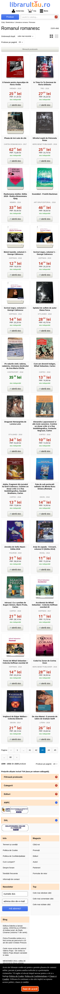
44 (49, 750)
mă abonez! (15, 908)
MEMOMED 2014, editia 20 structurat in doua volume (14, 962)
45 (55, 750)
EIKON (42, 497)
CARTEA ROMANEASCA (13, 144)
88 (11, 757)
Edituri (35, 856)
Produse (10, 17)
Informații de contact (11, 879)
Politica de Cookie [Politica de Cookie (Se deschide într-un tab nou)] (16, 976)
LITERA (42, 723)
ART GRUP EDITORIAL (42, 202)
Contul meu (18, 11)
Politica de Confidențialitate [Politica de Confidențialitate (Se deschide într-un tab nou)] (36, 976)
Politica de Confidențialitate (14, 856)
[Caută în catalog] (56, 17)
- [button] (56, 802)
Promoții (36, 850)
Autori (35, 862)
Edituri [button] (7, 794)
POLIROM (13, 553)
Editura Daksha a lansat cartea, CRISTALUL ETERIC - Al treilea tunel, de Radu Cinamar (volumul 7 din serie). (15, 929)
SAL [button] (6, 820)
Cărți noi (36, 844)
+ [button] (56, 777)
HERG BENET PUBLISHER (42, 144)
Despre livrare (8, 868)
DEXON (13, 723)
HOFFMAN (13, 258)
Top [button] (34, 887)
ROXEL (42, 553)
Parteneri (36, 868)
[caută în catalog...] (36, 17)
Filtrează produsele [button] (13, 777)
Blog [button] (5, 919)
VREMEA (13, 88)
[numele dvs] (15, 893)
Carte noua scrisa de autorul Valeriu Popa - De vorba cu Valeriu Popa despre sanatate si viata (15, 951)
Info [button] (5, 838)
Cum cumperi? (9, 862)
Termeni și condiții (10, 844)
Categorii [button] (8, 785)
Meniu (44, 11)
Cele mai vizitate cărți (41, 904)
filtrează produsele (30, 49)
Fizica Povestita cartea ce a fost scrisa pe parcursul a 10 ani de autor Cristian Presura (14, 940)
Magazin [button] (37, 838)
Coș (32, 11)
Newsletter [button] (8, 887)
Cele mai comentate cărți (43, 899)
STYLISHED (42, 314)
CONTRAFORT (12, 372)
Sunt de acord (30, 988)
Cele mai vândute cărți (42, 893)
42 (36, 750)
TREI (42, 88)
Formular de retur (40, 873)
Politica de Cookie (10, 850)
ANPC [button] (7, 802)
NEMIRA (13, 202)
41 (30, 750)
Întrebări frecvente (10, 873)
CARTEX (42, 372)
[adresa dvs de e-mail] (15, 901)
